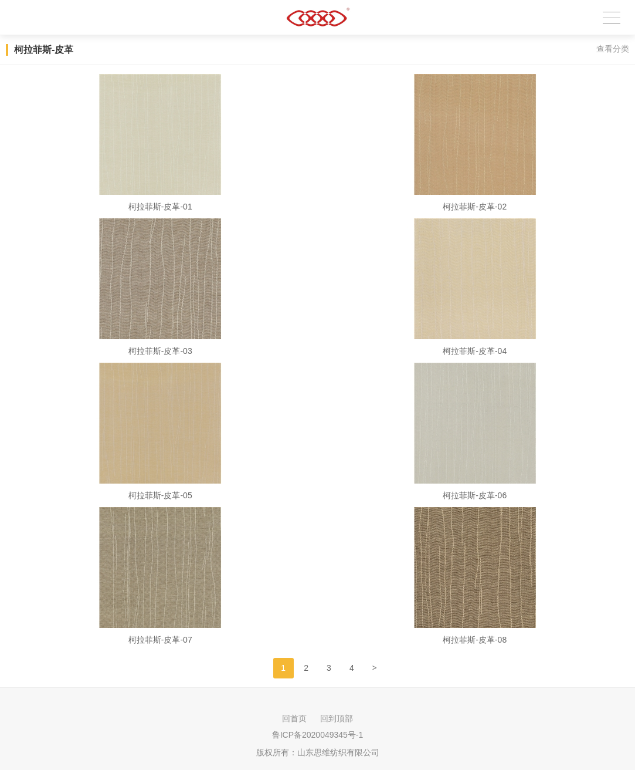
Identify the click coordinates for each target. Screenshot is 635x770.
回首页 (294, 718)
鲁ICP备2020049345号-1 (318, 734)
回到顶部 (336, 718)
